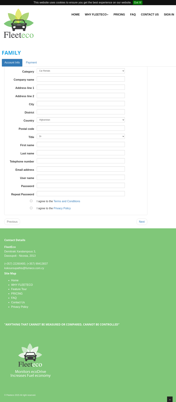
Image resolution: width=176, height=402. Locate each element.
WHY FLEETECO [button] (96, 14)
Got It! (137, 2)
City (31, 104)
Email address (24, 169)
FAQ (133, 14)
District (29, 112)
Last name (27, 153)
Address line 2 (24, 96)
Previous (12, 221)
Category (28, 71)
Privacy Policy (62, 208)
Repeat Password (22, 194)
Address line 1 (24, 87)
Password (27, 186)
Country (29, 120)
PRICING (119, 14)
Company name (24, 79)
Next (142, 221)
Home (75, 14)
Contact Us (150, 14)
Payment (31, 62)
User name (27, 178)
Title (31, 137)
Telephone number (22, 161)
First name (27, 145)
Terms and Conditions (67, 201)
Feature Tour (19, 289)
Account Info (12, 62)
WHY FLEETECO (22, 284)
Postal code (26, 128)
